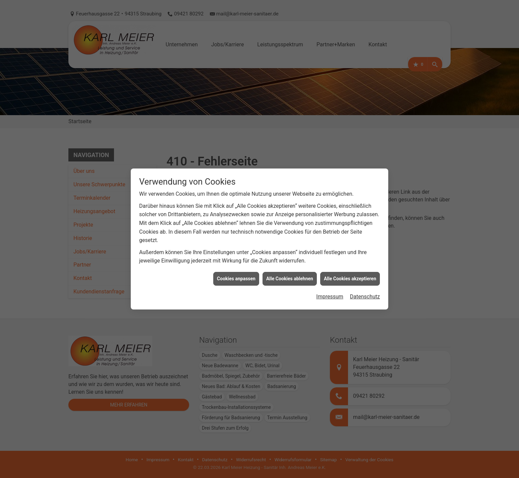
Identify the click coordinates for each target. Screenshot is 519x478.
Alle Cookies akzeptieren (350, 270)
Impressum (329, 288)
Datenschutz (365, 288)
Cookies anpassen (236, 270)
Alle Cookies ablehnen (289, 270)
